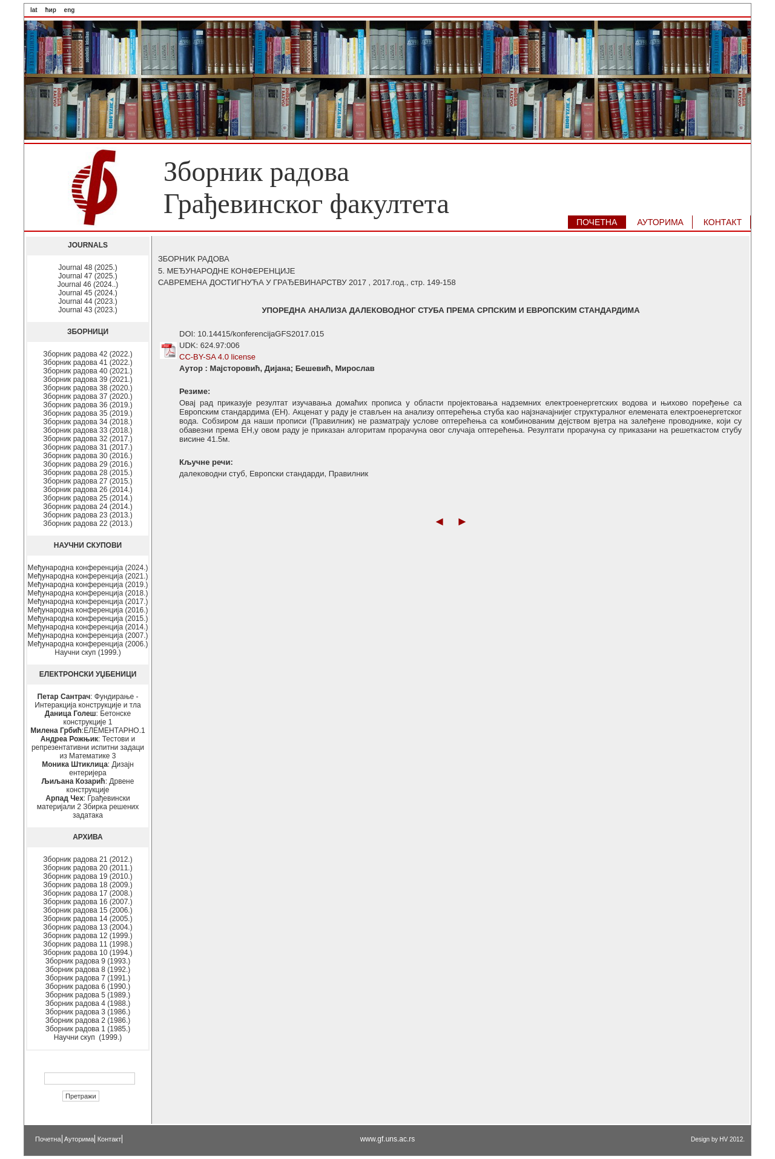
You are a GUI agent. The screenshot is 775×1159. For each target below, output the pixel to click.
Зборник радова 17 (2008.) (87, 893)
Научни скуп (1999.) (87, 652)
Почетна (48, 1139)
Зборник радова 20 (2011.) (87, 868)
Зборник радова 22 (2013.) (87, 523)
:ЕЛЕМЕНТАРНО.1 (87, 730)
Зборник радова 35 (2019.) (87, 413)
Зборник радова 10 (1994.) (87, 952)
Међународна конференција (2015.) (88, 618)
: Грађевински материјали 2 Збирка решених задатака (88, 806)
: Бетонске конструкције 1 (88, 717)
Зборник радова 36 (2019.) (87, 405)
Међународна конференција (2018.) (88, 593)
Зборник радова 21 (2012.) (87, 859)
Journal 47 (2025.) (87, 276)
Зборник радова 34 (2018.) (87, 422)
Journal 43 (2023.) (87, 310)
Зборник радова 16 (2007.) (87, 902)
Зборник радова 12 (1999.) (87, 935)
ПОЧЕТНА (596, 222)
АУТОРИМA (660, 222)
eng (69, 10)
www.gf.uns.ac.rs (387, 1139)
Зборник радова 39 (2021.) (87, 379)
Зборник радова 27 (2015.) (87, 481)
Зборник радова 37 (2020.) (87, 396)
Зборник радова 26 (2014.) (87, 489)
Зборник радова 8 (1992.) (88, 969)
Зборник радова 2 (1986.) (88, 1020)
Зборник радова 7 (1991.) (88, 978)
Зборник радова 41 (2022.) (87, 362)
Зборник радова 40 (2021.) (87, 371)
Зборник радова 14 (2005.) (87, 918)
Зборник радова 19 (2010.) (87, 876)
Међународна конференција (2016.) (88, 610)
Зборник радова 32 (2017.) (87, 439)
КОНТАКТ (723, 222)
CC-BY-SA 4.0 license (217, 356)
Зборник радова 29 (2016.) (87, 464)
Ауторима (79, 1139)
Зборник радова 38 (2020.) (87, 388)
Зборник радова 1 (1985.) (88, 1029)
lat (34, 10)
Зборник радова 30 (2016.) (87, 455)
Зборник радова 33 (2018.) (87, 430)
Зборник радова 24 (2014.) (87, 506)
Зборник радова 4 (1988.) (88, 1003)
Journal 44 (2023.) (87, 301)
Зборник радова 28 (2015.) (87, 472)
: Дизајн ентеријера (88, 768)
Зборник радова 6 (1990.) (88, 986)
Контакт (109, 1139)
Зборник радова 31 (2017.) (87, 447)
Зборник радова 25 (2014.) (87, 498)
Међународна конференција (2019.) (88, 584)
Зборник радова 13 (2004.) (87, 927)
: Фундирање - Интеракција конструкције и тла (87, 700)
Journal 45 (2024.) (87, 293)
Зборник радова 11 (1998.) (87, 944)
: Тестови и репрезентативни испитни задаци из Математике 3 (87, 747)
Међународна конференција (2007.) (88, 635)
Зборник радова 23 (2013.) (87, 515)
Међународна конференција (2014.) (88, 627)
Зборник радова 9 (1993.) (88, 961)
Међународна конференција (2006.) (88, 644)
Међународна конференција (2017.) (88, 601)
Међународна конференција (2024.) (88, 567)
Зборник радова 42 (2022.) (87, 354)
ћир (50, 10)
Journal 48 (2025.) (87, 267)
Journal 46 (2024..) (88, 284)
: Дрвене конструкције (88, 785)
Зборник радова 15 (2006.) (87, 910)
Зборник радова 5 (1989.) (88, 995)
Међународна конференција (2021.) (88, 576)
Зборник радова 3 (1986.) (88, 1012)
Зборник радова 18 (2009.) (87, 885)
